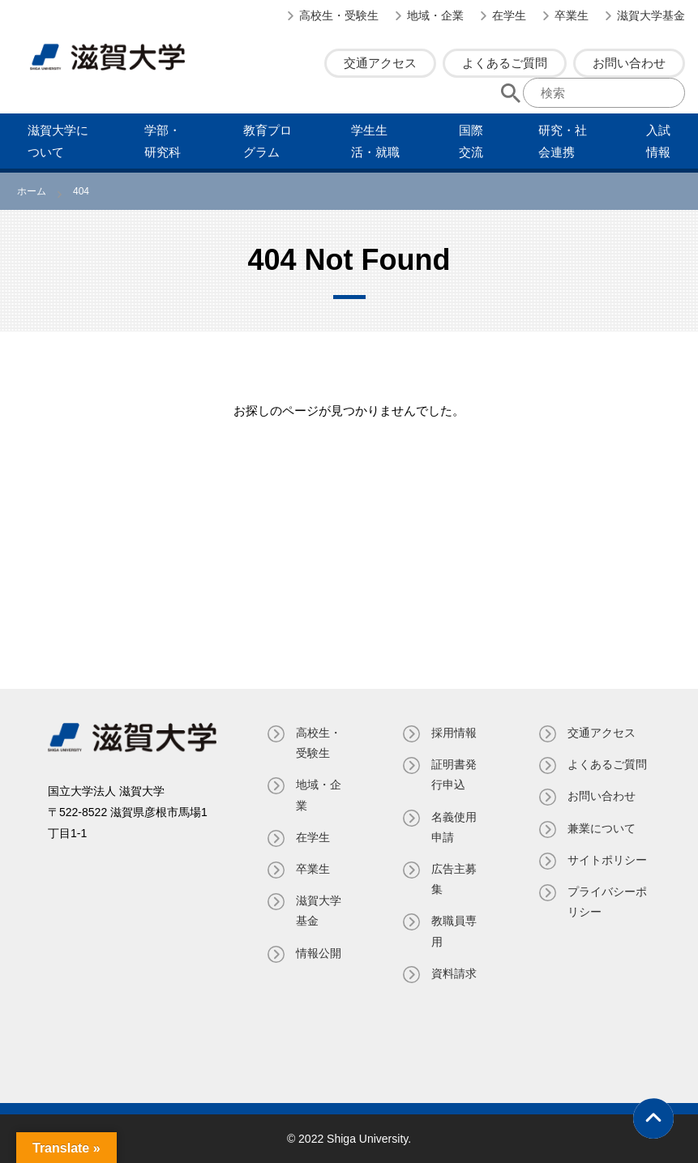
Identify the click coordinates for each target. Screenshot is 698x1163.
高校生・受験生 (339, 15)
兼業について (601, 828)
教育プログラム (267, 141)
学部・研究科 (162, 141)
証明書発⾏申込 (454, 774)
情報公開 (318, 953)
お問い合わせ (629, 63)
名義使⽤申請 (454, 827)
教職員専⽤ (454, 930)
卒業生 (572, 15)
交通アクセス (380, 63)
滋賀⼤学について (58, 141)
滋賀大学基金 (651, 15)
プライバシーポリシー (607, 901)
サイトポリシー (607, 859)
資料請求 (454, 973)
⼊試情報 (658, 141)
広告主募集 (454, 879)
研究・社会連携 (562, 141)
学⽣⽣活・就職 (375, 141)
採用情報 (454, 732)
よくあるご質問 (504, 63)
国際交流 (471, 141)
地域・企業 (435, 15)
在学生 (509, 15)
